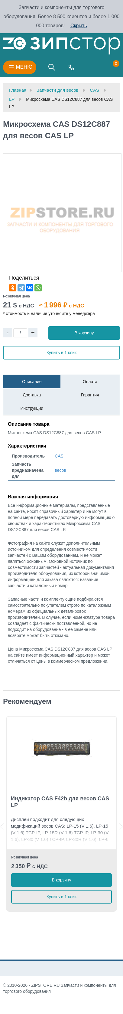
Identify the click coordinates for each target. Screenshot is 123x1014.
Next (121, 826)
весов (60, 470)
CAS (59, 456)
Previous (2, 826)
